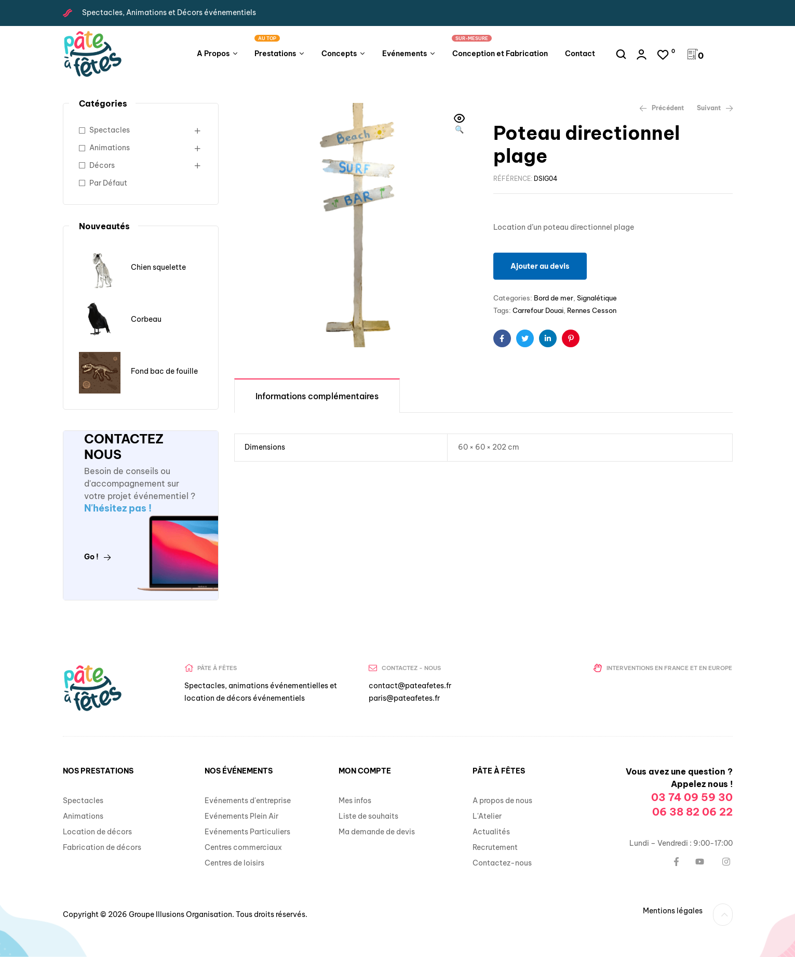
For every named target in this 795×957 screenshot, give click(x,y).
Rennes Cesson (591, 310)
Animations (109, 147)
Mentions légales (673, 910)
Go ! (97, 556)
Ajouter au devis (540, 266)
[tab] (317, 395)
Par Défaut (108, 183)
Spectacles (109, 130)
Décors (102, 165)
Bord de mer (553, 298)
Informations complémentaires (317, 396)
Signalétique (597, 298)
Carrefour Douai (538, 310)
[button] (459, 124)
